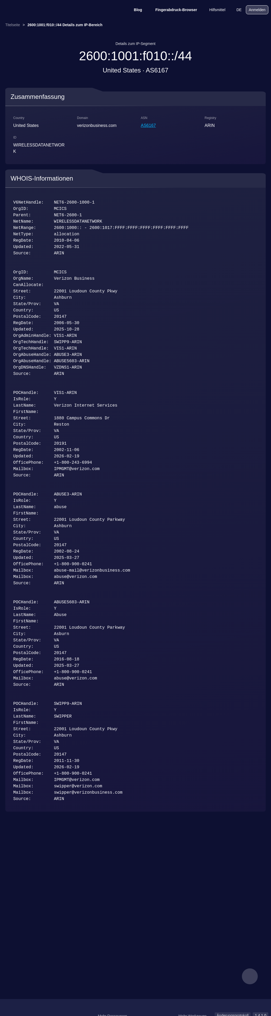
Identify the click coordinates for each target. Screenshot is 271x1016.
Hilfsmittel (213, 9)
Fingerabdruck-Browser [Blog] (172, 9)
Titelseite (12, 25)
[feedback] (250, 976)
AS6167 (148, 125)
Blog (134, 9)
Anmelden (257, 10)
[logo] (29, 9)
